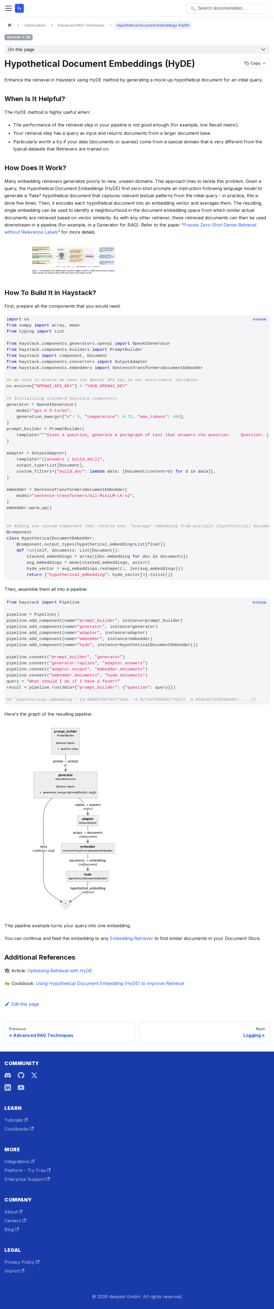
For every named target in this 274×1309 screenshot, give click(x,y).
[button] (137, 261)
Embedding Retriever (131, 938)
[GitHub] (21, 1075)
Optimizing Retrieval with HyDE (59, 970)
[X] (34, 1075)
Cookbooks (18, 1129)
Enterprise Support (27, 1179)
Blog (11, 1229)
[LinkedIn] (7, 1087)
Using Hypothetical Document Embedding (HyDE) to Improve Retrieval (110, 983)
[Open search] (228, 8)
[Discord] (7, 1075)
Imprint (14, 1271)
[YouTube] (21, 1087)
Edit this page (21, 1004)
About (13, 1212)
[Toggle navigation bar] (8, 8)
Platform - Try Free (27, 1170)
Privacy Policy (21, 1262)
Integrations (19, 1161)
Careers (15, 1220)
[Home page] (9, 25)
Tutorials (16, 1120)
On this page (21, 49)
